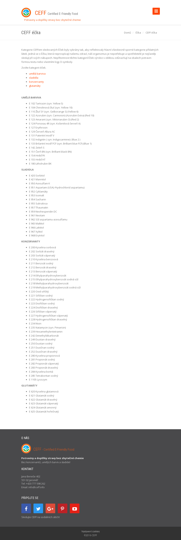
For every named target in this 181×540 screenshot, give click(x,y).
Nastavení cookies (91, 531)
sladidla (33, 77)
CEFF (53, 449)
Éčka (138, 32)
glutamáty (35, 85)
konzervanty (36, 81)
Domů (127, 32)
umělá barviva (37, 73)
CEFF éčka (151, 32)
